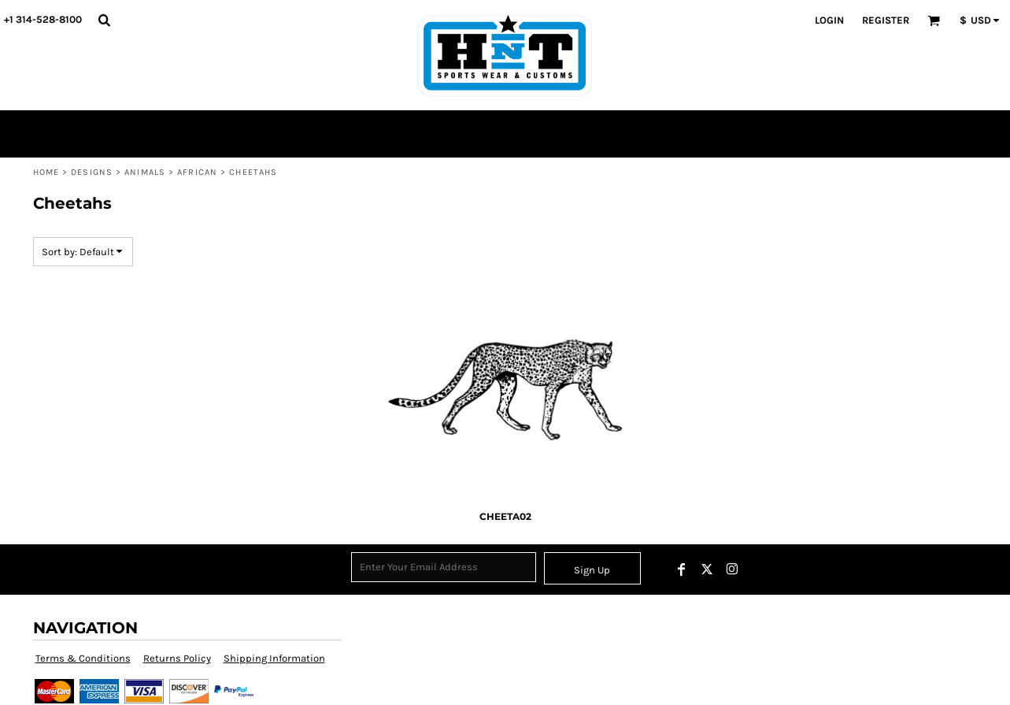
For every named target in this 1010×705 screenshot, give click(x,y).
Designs (92, 172)
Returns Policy (177, 658)
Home (46, 172)
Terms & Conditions (83, 658)
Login (829, 20)
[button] (104, 19)
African (197, 172)
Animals (144, 172)
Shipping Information (274, 658)
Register (885, 20)
